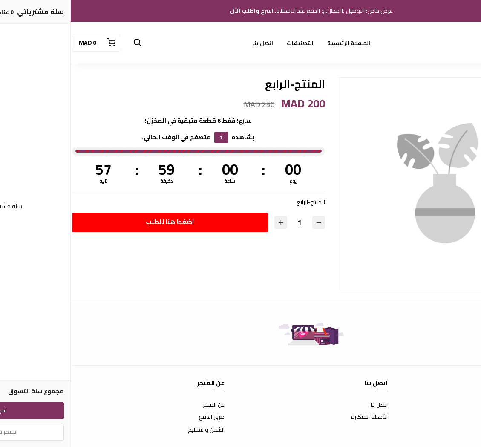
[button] (66, 43)
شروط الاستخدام (460, 405)
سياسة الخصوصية (459, 430)
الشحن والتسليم (135, 430)
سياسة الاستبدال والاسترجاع (447, 417)
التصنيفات (229, 43)
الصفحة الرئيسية (278, 43)
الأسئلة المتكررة (298, 417)
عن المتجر (143, 405)
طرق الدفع (141, 417)
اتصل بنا (191, 43)
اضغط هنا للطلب (99, 222)
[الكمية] (228, 222)
